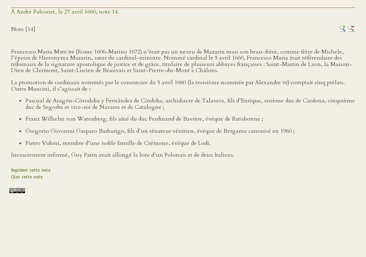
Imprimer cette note (31, 170)
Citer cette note (27, 177)
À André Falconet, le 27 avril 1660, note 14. (65, 12)
